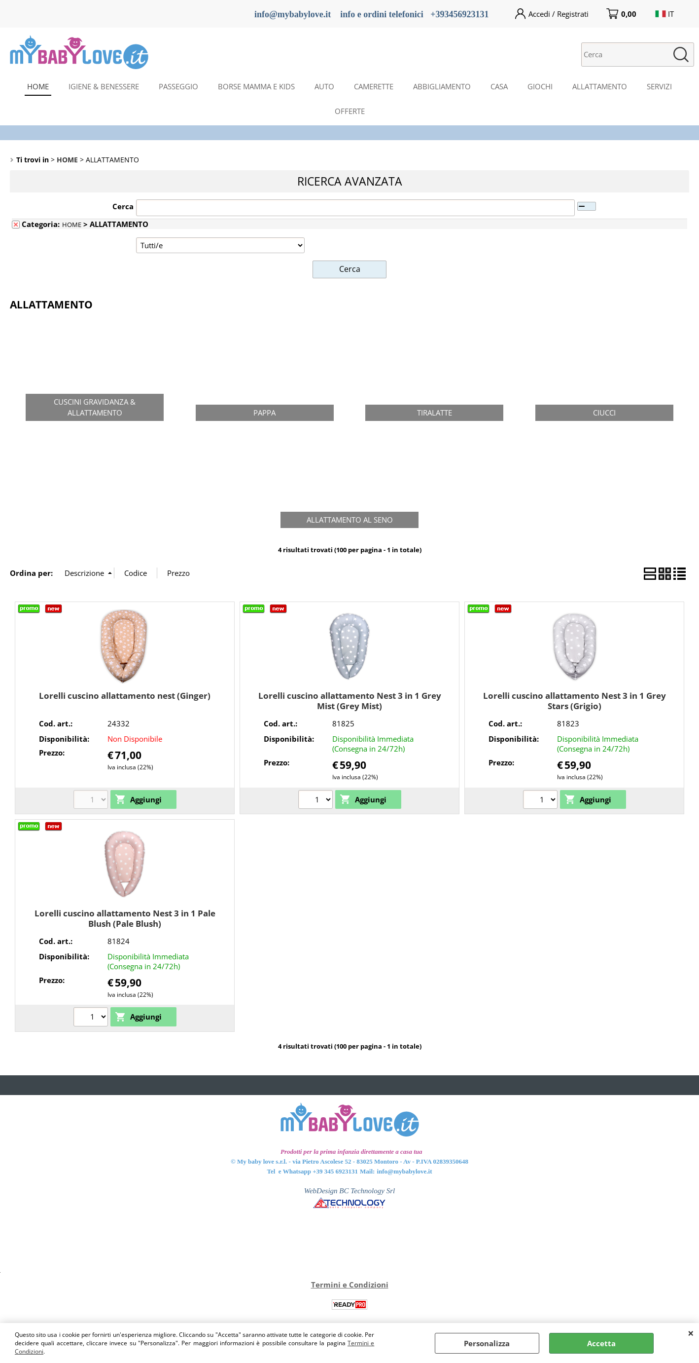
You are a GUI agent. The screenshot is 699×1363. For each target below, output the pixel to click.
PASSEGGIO (178, 86)
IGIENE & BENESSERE (104, 86)
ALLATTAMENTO (599, 86)
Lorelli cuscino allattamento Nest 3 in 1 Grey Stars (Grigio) (574, 700)
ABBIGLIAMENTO (442, 86)
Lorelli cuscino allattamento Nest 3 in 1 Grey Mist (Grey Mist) (349, 700)
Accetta (601, 1343)
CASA (499, 86)
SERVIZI (659, 86)
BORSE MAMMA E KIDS (256, 86)
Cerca (123, 206)
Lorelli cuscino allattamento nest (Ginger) (124, 695)
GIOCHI (540, 86)
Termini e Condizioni (349, 1284)
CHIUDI (691, 1333)
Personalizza (487, 1343)
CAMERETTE (373, 86)
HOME (38, 86)
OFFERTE (350, 111)
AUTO (324, 86)
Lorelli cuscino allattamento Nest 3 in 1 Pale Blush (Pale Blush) (125, 918)
